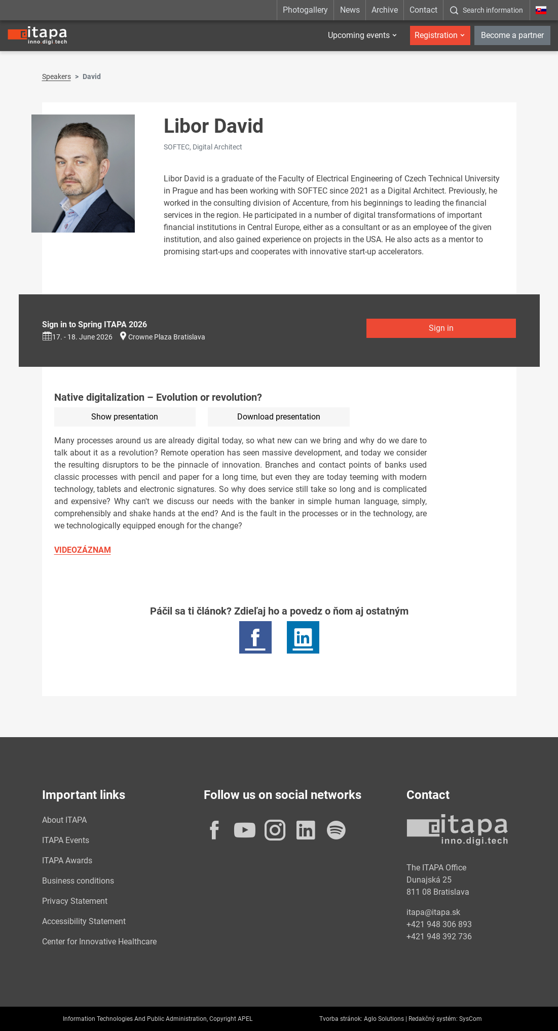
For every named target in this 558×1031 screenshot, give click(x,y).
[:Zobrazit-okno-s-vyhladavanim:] (486, 10)
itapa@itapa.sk (433, 912)
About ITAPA (64, 820)
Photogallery (305, 10)
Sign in (441, 328)
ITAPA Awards (67, 860)
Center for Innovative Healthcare (99, 941)
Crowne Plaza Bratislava (166, 337)
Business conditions (78, 881)
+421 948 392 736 (439, 936)
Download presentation (278, 417)
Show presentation (124, 417)
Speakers (56, 76)
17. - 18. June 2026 (77, 337)
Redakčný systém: (433, 1018)
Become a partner (512, 35)
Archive (384, 10)
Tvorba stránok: (340, 1018)
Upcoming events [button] (359, 35)
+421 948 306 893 (439, 924)
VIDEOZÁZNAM (82, 550)
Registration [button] (436, 35)
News (350, 10)
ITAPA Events (65, 840)
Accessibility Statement (84, 921)
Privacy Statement (74, 901)
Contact (423, 10)
